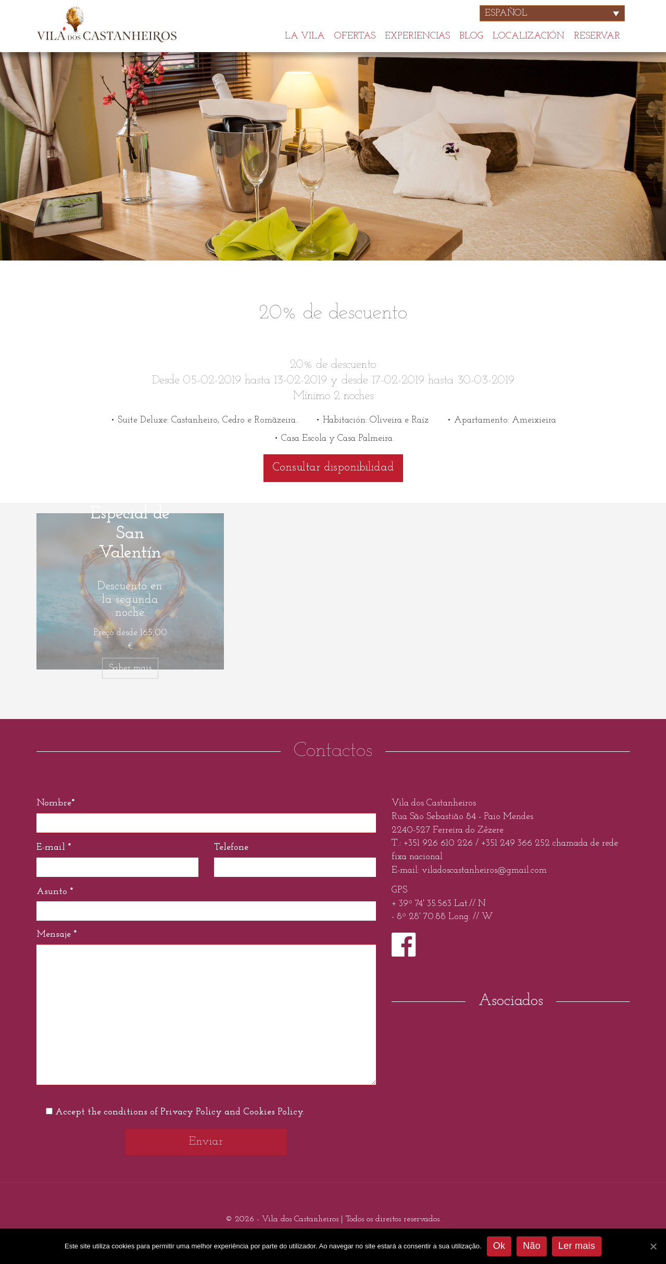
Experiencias (417, 35)
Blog (471, 35)
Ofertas (354, 35)
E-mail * (53, 847)
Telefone (231, 847)
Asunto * (54, 892)
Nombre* (55, 803)
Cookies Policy (273, 1112)
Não (532, 1246)
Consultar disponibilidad (333, 468)
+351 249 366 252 (515, 843)
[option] (333, 156)
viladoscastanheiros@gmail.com (484, 870)
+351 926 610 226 (439, 843)
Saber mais (130, 668)
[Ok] (653, 1246)
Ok (499, 1246)
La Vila (305, 35)
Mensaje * (56, 934)
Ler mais (576, 1246)
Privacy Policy (191, 1112)
